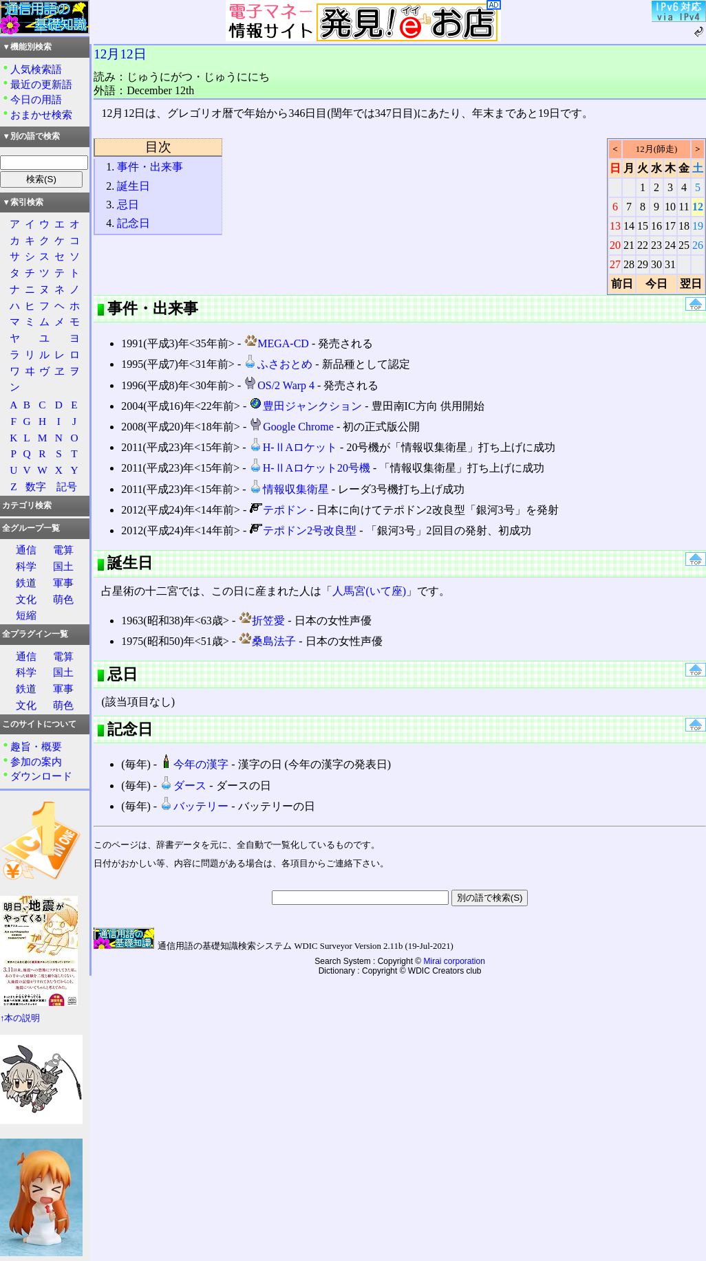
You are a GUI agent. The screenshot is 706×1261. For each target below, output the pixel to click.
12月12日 (120, 54)
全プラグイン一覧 (35, 634)
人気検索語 (36, 69)
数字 (35, 486)
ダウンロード (41, 776)
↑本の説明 (20, 1018)
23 (656, 245)
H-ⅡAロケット (293, 447)
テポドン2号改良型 (302, 530)
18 (683, 226)
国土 (63, 566)
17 (670, 226)
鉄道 (26, 583)
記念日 (133, 223)
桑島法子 (267, 641)
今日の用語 (36, 99)
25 (683, 245)
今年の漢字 (194, 764)
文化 (26, 599)
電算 (63, 550)
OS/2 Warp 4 (279, 385)
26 (697, 245)
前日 (622, 283)
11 (683, 206)
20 (615, 245)
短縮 (26, 615)
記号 (66, 486)
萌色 (63, 599)
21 (628, 245)
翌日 (691, 283)
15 (642, 226)
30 (656, 264)
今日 (656, 283)
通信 (26, 550)
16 (656, 226)
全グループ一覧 (31, 528)
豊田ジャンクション (305, 406)
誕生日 (133, 186)
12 (697, 206)
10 (670, 206)
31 (670, 264)
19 (697, 226)
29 (642, 264)
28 (628, 264)
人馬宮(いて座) (369, 591)
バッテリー (194, 806)
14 (628, 226)
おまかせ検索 (41, 114)
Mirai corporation (454, 961)
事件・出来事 (150, 167)
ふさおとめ (278, 364)
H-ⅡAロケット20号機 (309, 468)
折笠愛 (261, 620)
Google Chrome (291, 426)
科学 (26, 566)
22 (642, 245)
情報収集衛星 (289, 489)
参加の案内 (36, 761)
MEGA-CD (276, 343)
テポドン (278, 510)
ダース (183, 785)
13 (615, 226)
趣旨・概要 (36, 746)
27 (615, 264)
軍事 (63, 583)
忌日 (128, 204)
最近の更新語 (41, 84)
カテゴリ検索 (27, 505)
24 (670, 245)
